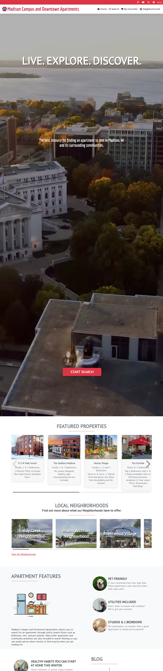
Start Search (82, 372)
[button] (148, 464)
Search (114, 9)
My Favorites (129, 9)
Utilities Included (122, 602)
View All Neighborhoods (23, 554)
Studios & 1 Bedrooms (125, 622)
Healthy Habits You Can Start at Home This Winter (53, 663)
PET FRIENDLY (117, 579)
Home (102, 9)
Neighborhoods (150, 9)
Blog (97, 659)
